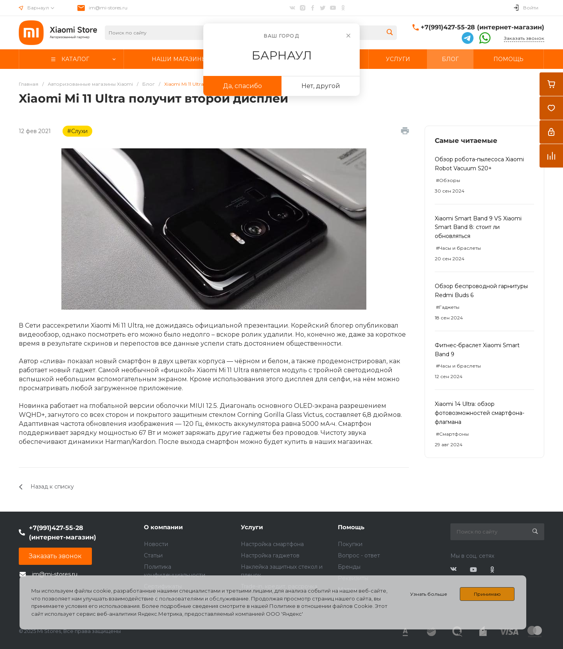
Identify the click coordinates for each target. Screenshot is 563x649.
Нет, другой (320, 86)
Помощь (351, 527)
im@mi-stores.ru (108, 8)
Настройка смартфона (272, 544)
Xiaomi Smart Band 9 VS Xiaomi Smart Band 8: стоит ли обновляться (478, 227)
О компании (163, 527)
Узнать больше (428, 594)
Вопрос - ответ (359, 555)
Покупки (350, 544)
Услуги (252, 527)
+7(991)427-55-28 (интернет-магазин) (482, 27)
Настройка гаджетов (270, 555)
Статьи (153, 555)
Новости (156, 544)
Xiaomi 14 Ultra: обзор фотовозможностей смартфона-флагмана (479, 412)
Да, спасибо (242, 86)
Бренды (349, 566)
